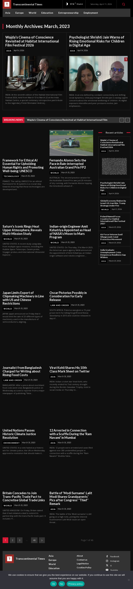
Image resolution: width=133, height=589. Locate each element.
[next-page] (42, 540)
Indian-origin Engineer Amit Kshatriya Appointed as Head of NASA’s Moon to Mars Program (70, 231)
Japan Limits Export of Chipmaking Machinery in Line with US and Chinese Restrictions (23, 298)
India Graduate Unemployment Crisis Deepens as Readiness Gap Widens (113, 253)
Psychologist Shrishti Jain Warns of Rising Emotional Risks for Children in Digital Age (96, 41)
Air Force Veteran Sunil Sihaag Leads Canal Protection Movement (111, 237)
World (55, 173)
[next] (127, 120)
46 (34, 540)
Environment (12, 443)
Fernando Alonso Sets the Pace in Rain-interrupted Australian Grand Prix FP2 (68, 163)
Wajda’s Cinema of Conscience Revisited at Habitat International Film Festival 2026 (32, 41)
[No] (128, 580)
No (61, 584)
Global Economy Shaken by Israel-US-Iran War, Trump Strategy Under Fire (113, 203)
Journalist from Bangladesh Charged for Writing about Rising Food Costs (22, 371)
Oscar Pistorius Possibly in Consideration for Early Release (68, 296)
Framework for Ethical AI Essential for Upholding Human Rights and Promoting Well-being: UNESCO (23, 165)
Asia (8, 51)
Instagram (114, 561)
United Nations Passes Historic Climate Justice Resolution (19, 433)
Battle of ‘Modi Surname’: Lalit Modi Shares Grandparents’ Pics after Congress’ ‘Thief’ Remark (71, 498)
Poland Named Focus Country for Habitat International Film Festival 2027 (112, 220)
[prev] (122, 120)
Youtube (114, 570)
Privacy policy (75, 584)
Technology (11, 176)
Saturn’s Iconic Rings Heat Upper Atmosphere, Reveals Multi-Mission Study (22, 229)
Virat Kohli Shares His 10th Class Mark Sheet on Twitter (70, 369)
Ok (53, 584)
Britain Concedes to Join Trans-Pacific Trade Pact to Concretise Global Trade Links (24, 496)
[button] (123, 4)
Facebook (114, 556)
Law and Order (60, 305)
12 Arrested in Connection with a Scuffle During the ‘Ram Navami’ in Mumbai (71, 433)
